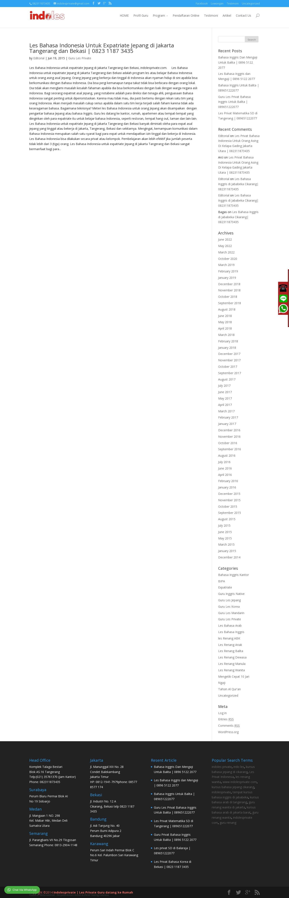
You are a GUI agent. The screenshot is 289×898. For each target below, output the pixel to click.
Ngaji (221, 683)
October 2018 (227, 297)
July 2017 (224, 386)
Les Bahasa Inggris (231, 632)
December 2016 (229, 430)
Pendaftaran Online (186, 15)
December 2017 (229, 354)
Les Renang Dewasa (232, 657)
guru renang (228, 823)
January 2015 (227, 551)
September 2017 (229, 373)
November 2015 (229, 500)
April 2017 (225, 405)
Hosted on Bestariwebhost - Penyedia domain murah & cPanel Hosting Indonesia (69, 895)
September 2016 (229, 449)
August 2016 (226, 455)
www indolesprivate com (240, 782)
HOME (124, 15)
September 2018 (229, 303)
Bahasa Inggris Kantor (233, 575)
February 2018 (228, 341)
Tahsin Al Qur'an (229, 689)
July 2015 (224, 525)
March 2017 (226, 411)
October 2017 (227, 367)
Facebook (202, 3)
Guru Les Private (79, 58)
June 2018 (225, 316)
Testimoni (233, 3)
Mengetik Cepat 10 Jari (233, 676)
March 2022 (226, 252)
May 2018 (225, 322)
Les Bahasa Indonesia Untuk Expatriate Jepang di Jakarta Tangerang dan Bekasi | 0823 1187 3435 (101, 48)
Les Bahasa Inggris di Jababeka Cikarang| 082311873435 (238, 184)
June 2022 (225, 239)
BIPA (221, 581)
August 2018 (226, 309)
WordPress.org (228, 732)
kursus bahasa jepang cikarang (233, 787)
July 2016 (224, 462)
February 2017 (228, 417)
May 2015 (225, 538)
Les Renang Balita (230, 651)
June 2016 (225, 468)
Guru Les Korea (229, 606)
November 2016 (229, 436)
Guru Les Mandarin (231, 613)
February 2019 (228, 271)
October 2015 (227, 506)
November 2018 (229, 290)
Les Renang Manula (231, 664)
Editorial (38, 58)
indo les (239, 767)
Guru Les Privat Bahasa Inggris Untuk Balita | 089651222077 (234, 102)
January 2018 (227, 348)
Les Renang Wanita (231, 670)
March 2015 (226, 544)
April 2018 (225, 328)
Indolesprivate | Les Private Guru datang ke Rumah (93, 892)
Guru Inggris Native (231, 594)
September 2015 (229, 513)
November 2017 (229, 360)
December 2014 (229, 557)
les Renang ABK (229, 638)
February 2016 (228, 481)
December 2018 (229, 284)
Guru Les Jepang (229, 600)
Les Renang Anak (230, 645)
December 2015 (229, 494)
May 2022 (225, 246)
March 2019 (226, 265)
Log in (222, 713)
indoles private (222, 767)
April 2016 (225, 475)
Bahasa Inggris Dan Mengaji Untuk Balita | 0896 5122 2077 (237, 62)
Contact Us (243, 15)
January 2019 (227, 278)
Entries (226, 719)
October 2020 (227, 259)
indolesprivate (221, 792)
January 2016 (227, 487)
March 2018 (226, 335)
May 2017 (225, 398)
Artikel (227, 15)
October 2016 (227, 443)
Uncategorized (251, 3)
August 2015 (226, 519)
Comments (229, 726)
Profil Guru (140, 15)
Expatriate (225, 587)
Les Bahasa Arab (230, 625)
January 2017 (227, 424)
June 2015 (225, 532)
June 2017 (225, 392)
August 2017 (226, 379)
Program (159, 15)
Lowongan (217, 3)
